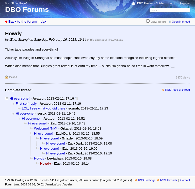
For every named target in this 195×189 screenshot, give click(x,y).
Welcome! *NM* (45, 128)
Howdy (39, 158)
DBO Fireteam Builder (151, 3)
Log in (172, 3)
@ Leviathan (115, 39)
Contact (185, 180)
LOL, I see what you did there (43, 108)
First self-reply (26, 103)
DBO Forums (27, 9)
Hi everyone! (20, 98)
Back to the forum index (27, 21)
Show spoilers (158, 21)
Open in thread (181, 21)
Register (185, 3)
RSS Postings (146, 180)
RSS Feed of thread (177, 89)
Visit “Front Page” (16, 3)
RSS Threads (168, 180)
